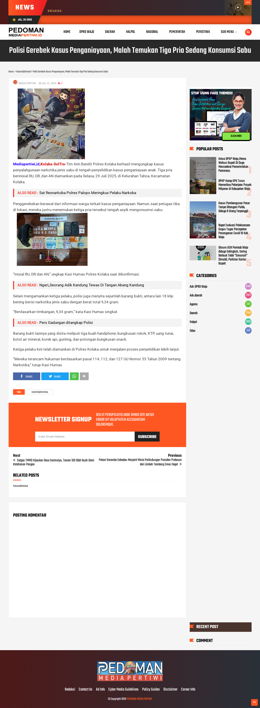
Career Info (188, 689)
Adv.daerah (196, 295)
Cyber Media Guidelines (123, 689)
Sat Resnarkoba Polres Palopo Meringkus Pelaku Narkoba (87, 193)
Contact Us (85, 689)
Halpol (193, 322)
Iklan (192, 331)
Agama (193, 304)
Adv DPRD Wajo (198, 287)
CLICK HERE (236, 136)
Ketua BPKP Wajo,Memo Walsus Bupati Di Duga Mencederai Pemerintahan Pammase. (233, 165)
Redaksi (70, 689)
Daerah (194, 313)
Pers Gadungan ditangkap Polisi (66, 322)
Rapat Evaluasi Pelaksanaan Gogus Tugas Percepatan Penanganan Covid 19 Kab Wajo (234, 231)
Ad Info (100, 689)
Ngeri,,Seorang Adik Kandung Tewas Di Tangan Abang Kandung (91, 285)
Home (67, 32)
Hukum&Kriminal (40, 392)
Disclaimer (170, 689)
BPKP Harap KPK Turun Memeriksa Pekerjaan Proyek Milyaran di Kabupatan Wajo (234, 185)
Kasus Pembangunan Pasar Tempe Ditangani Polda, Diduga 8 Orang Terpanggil (234, 207)
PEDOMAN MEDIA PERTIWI (139, 699)
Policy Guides (151, 689)
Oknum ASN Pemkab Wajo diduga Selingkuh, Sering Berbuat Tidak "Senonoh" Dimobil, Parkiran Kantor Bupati (233, 255)
